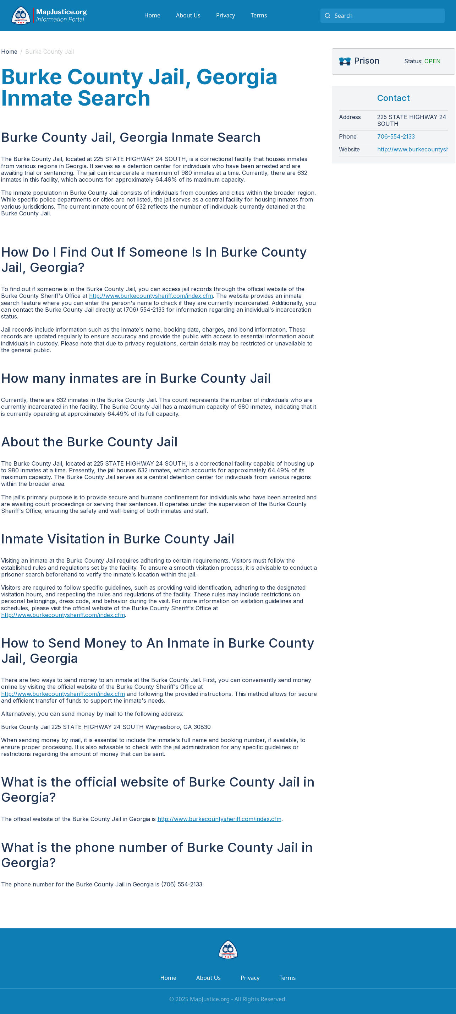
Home (152, 15)
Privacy (225, 15)
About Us (188, 15)
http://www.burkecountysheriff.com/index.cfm (151, 295)
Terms (259, 15)
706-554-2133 (396, 136)
